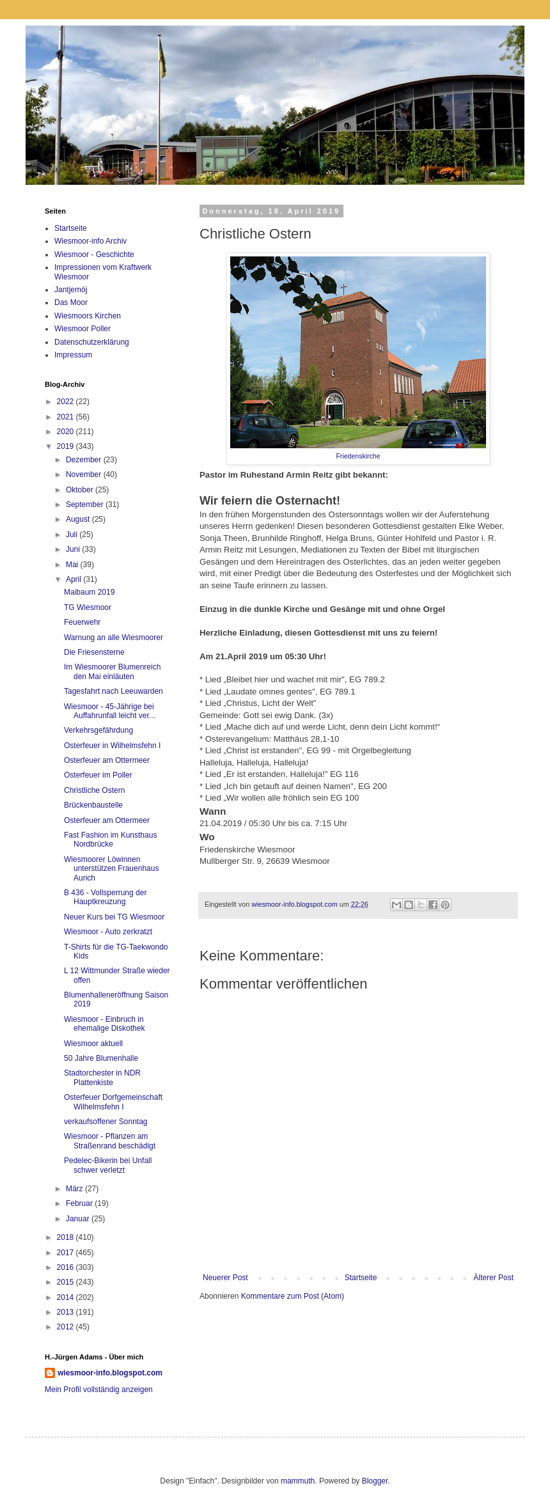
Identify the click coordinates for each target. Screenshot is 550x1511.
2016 (66, 1267)
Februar (80, 1203)
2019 (66, 446)
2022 (66, 401)
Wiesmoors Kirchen (87, 315)
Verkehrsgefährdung (98, 730)
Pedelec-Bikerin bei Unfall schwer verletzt (108, 1165)
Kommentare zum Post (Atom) (292, 1296)
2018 (66, 1237)
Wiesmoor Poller (82, 328)
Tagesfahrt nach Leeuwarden (113, 691)
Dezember (85, 459)
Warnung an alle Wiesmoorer (113, 637)
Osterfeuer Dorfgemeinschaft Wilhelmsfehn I (113, 1102)
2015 (66, 1282)
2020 (66, 431)
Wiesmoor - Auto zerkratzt (108, 931)
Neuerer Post (225, 1277)
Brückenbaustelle (93, 805)
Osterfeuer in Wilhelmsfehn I (112, 745)
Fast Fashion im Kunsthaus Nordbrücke (110, 840)
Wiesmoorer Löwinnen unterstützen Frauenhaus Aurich (111, 868)
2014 (66, 1297)
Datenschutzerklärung (91, 342)
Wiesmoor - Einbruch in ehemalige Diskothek (104, 1024)
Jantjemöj (70, 289)
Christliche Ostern (94, 790)
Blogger (375, 1480)
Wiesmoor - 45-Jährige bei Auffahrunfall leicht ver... (109, 711)
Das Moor (71, 302)
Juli (72, 534)
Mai (73, 564)
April (74, 579)
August (79, 519)
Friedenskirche (358, 456)
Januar (78, 1218)
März (75, 1188)
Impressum (73, 354)
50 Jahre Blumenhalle (101, 1058)
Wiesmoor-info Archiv (90, 241)
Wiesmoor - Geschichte (94, 254)
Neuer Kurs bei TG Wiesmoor (114, 916)
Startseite (361, 1277)
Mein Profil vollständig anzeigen (99, 1389)
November (85, 474)
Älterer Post (493, 1277)
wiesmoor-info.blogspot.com (110, 1372)
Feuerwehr (82, 622)
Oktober (80, 489)
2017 (66, 1252)
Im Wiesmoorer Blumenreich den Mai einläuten (112, 671)
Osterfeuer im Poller (98, 775)
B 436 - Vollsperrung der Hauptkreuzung (105, 897)
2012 (66, 1326)
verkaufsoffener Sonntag (106, 1121)
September (86, 504)
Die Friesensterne (94, 652)
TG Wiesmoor (87, 607)
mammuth (298, 1480)
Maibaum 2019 (89, 592)
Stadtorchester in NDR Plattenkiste (102, 1077)
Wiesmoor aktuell (93, 1043)
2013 (66, 1312)
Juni (74, 549)
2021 (66, 416)
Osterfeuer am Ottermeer (107, 760)
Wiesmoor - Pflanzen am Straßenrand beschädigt (109, 1141)
